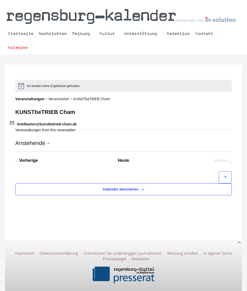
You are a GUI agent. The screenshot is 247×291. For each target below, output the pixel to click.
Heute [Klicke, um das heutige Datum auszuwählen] (123, 160)
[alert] (123, 86)
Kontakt (204, 33)
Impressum (24, 253)
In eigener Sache (218, 253)
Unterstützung (140, 33)
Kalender (18, 47)
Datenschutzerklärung (59, 253)
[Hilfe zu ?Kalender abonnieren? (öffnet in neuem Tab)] (225, 177)
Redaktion (178, 33)
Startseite (20, 33)
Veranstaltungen (29, 98)
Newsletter (140, 258)
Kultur (107, 33)
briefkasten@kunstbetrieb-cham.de (47, 124)
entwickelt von (206, 20)
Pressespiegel (114, 258)
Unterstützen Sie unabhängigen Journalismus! (122, 253)
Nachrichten (53, 33)
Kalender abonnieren (120, 189)
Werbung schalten (182, 253)
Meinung (81, 33)
